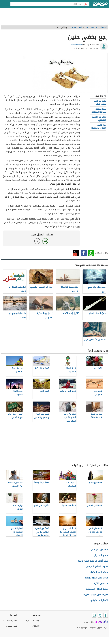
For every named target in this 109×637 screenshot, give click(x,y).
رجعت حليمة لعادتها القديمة (98, 110)
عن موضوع (36, 615)
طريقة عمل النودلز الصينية (95, 595)
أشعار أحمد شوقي (99, 600)
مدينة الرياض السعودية (97, 589)
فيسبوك (84, 253)
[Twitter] (100, 615)
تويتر (76, 253)
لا (37, 241)
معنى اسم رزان (101, 555)
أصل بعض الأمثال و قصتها (98, 126)
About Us (36, 626)
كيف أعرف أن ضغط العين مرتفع (93, 561)
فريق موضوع (11, 626)
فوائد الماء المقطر (99, 572)
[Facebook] (105, 615)
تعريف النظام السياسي (97, 566)
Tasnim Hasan (76, 45)
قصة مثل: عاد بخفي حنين (100, 102)
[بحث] (85, 4)
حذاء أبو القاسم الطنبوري (99, 118)
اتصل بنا (13, 615)
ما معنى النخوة (100, 583)
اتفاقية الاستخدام (10, 620)
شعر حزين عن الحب (99, 550)
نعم (45, 241)
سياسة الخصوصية (33, 620)
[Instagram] (94, 615)
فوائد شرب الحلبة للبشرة (96, 578)
